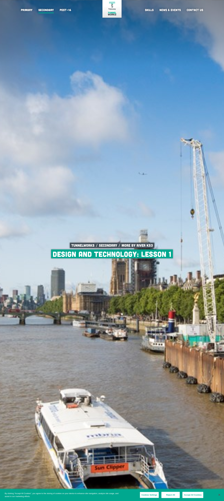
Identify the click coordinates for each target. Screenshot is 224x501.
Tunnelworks (83, 245)
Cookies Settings (149, 496)
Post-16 (65, 10)
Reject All (170, 496)
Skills (149, 10)
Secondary (46, 10)
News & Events (170, 10)
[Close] (219, 496)
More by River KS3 (137, 245)
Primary (26, 10)
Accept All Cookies (193, 496)
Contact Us (195, 10)
